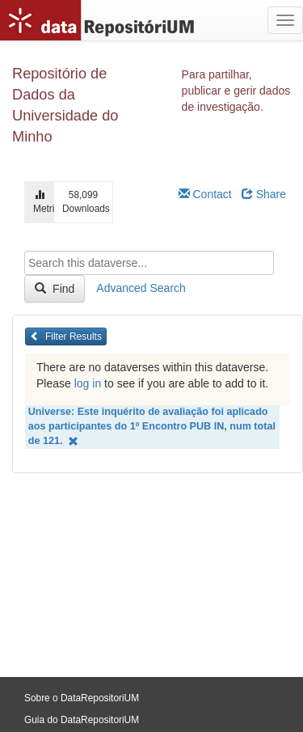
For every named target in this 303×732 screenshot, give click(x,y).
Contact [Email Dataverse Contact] (205, 194)
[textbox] (149, 263)
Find (54, 288)
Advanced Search (141, 287)
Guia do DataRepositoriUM (81, 720)
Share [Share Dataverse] (264, 194)
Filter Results (66, 336)
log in (87, 383)
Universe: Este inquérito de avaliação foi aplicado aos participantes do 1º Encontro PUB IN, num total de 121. (152, 426)
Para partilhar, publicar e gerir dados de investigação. (236, 90)
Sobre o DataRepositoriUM (81, 698)
